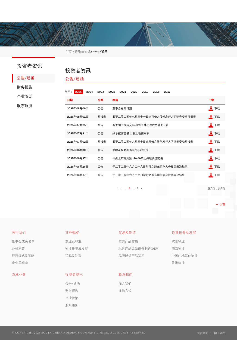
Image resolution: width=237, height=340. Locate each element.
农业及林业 (73, 241)
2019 (145, 92)
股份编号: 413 (191, 3)
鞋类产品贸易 (128, 241)
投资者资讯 (188, 14)
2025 (78, 92)
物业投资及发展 (76, 248)
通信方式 (124, 291)
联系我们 (217, 14)
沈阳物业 (178, 241)
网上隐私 (219, 333)
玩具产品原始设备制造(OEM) (138, 248)
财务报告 (25, 87)
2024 (89, 92)
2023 (100, 92)
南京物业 (178, 248)
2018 (156, 92)
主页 (109, 14)
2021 (123, 92)
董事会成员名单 (23, 241)
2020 (134, 92)
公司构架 (18, 248)
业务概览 (159, 14)
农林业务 (19, 274)
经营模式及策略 (23, 256)
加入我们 (124, 284)
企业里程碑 (20, 263)
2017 (167, 92)
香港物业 (178, 263)
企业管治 (25, 96)
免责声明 (202, 333)
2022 (112, 92)
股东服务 (25, 105)
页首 (220, 204)
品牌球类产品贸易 (131, 256)
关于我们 (132, 14)
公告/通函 (100, 52)
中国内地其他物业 (185, 256)
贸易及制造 (73, 256)
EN (208, 3)
